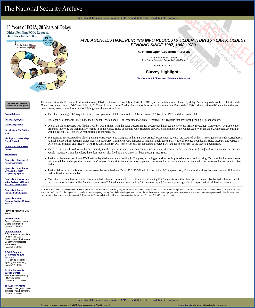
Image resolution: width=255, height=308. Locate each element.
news (106, 18)
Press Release (12, 114)
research (132, 18)
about (87, 18)
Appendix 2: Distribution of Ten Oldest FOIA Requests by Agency (16, 171)
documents (97, 18)
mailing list (173, 18)
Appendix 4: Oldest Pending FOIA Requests (16, 191)
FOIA (123, 18)
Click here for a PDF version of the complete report (163, 78)
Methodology (11, 154)
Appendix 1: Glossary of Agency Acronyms (16, 161)
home (79, 18)
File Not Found (12, 218)
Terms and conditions (186, 305)
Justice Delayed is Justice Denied (14, 271)
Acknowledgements (14, 124)
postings (115, 18)
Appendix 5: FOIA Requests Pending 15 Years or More (17, 201)
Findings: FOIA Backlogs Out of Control (17, 139)
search (154, 18)
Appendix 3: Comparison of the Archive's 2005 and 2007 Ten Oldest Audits (17, 182)
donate (162, 18)
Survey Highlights (14, 119)
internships (143, 18)
